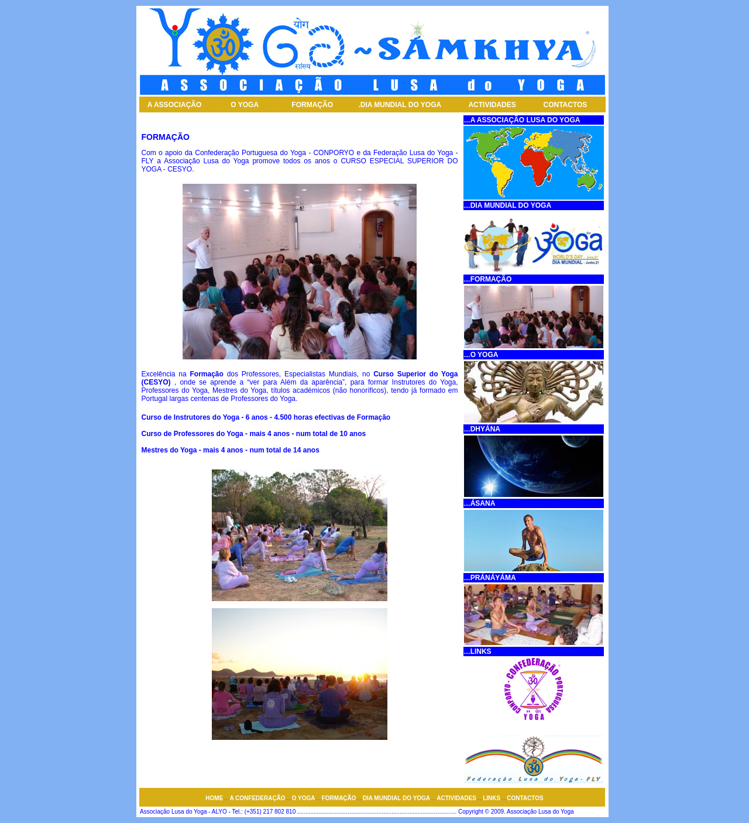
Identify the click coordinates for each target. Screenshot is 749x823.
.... (467, 120)
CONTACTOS (565, 105)
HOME (214, 798)
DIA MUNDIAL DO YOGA (400, 105)
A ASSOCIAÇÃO (175, 105)
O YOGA (244, 105)
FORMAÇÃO (312, 105)
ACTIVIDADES (492, 105)
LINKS (491, 798)
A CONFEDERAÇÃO (257, 798)
